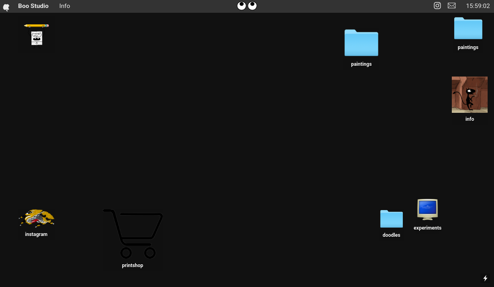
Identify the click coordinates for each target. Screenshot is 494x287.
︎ (437, 6)
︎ (451, 6)
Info (64, 6)
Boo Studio (30, 6)
